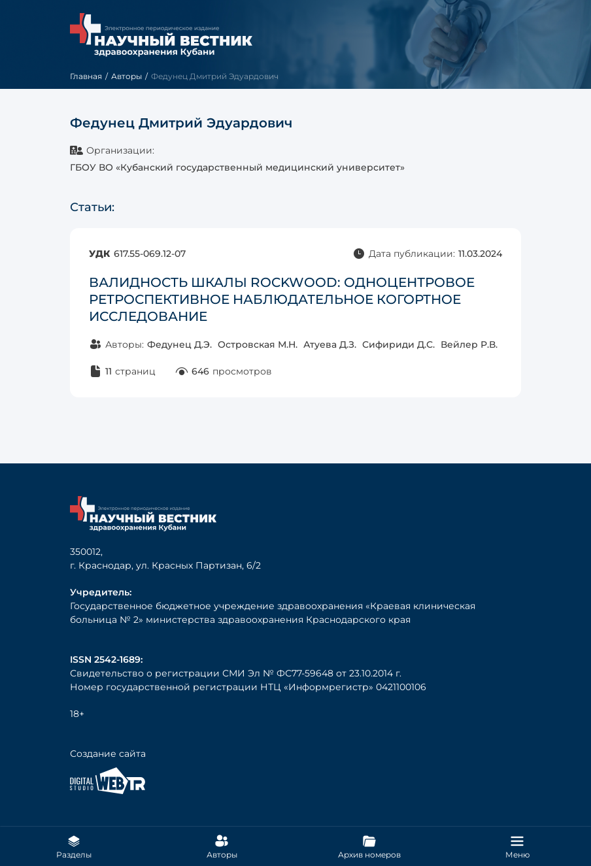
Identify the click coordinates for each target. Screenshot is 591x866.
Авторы (126, 76)
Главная (86, 76)
